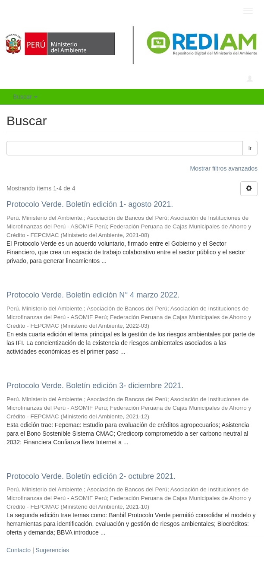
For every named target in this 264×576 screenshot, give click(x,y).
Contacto (18, 550)
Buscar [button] (25, 96)
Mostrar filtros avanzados (224, 168)
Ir (250, 148)
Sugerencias (52, 550)
